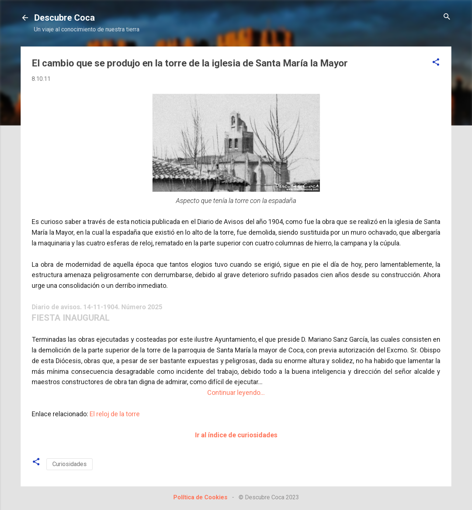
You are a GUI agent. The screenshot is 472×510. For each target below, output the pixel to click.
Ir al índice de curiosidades (236, 435)
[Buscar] (446, 17)
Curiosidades (69, 464)
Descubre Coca (64, 18)
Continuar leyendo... (236, 392)
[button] (435, 63)
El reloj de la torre (115, 414)
